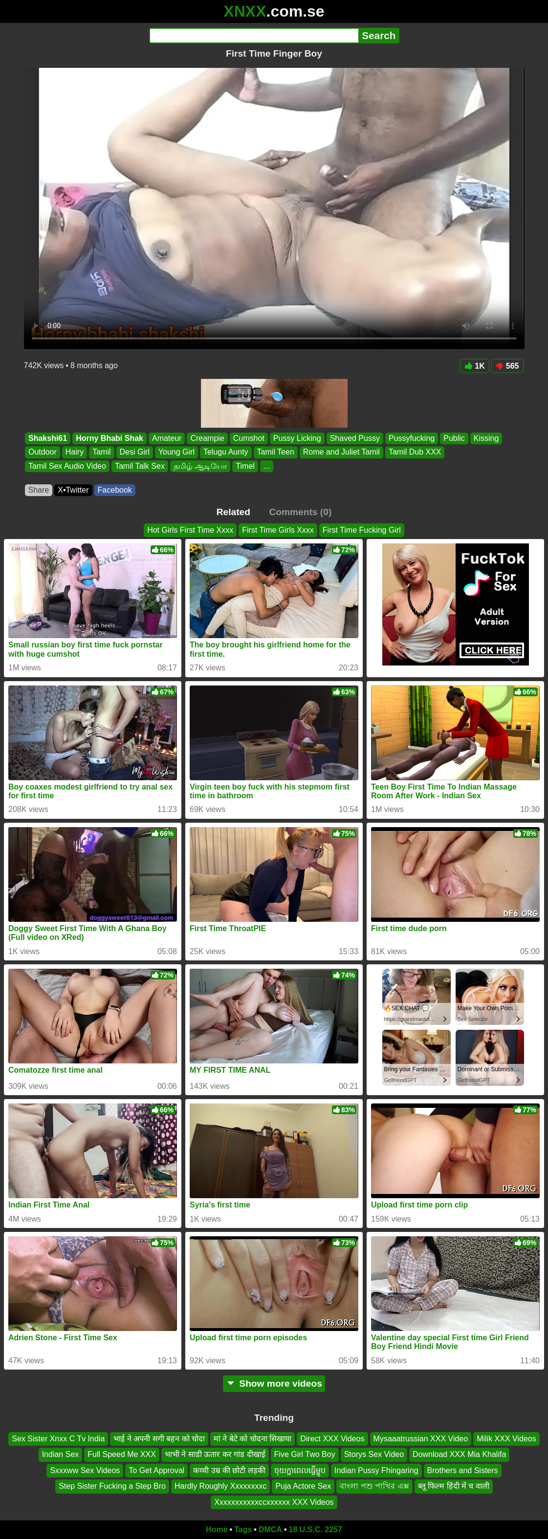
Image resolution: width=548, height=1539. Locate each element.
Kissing (486, 438)
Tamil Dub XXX (414, 452)
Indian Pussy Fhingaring (376, 1470)
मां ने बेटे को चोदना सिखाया (252, 1439)
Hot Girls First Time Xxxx (190, 530)
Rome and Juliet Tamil (341, 452)
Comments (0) (300, 512)
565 (507, 366)
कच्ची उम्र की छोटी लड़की (229, 1470)
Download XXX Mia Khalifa (459, 1455)
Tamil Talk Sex (139, 466)
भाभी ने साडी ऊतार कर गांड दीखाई (215, 1455)
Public (454, 438)
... (266, 466)
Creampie (207, 438)
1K (474, 366)
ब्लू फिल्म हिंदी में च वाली (453, 1486)
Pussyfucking (411, 438)
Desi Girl (134, 452)
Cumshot (248, 438)
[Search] (254, 35)
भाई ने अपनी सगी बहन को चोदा (159, 1439)
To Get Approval (156, 1470)
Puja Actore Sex (303, 1486)
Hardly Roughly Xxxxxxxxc (221, 1486)
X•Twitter (73, 490)
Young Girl (176, 452)
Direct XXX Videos (332, 1439)
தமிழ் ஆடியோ (199, 466)
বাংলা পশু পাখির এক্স (374, 1486)
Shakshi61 (47, 438)
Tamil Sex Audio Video (67, 466)
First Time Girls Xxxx (278, 530)
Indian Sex (60, 1455)
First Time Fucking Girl (362, 530)
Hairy (74, 452)
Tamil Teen (275, 452)
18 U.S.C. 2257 (315, 1529)
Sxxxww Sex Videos (85, 1470)
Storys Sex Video (374, 1455)
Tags (243, 1529)
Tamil (101, 452)
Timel (245, 466)
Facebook (115, 490)
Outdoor (42, 452)
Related (233, 512)
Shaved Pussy (354, 438)
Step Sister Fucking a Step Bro (112, 1486)
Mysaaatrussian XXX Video (420, 1439)
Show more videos (274, 1383)
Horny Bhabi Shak (109, 438)
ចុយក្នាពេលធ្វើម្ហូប (300, 1470)
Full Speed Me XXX (122, 1455)
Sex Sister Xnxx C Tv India (58, 1439)
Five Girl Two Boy (304, 1455)
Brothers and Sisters (462, 1470)
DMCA (270, 1529)
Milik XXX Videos (506, 1439)
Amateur (166, 438)
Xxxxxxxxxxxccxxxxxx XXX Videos (273, 1502)
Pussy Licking (297, 438)
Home (216, 1529)
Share (38, 490)
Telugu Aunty (225, 452)
